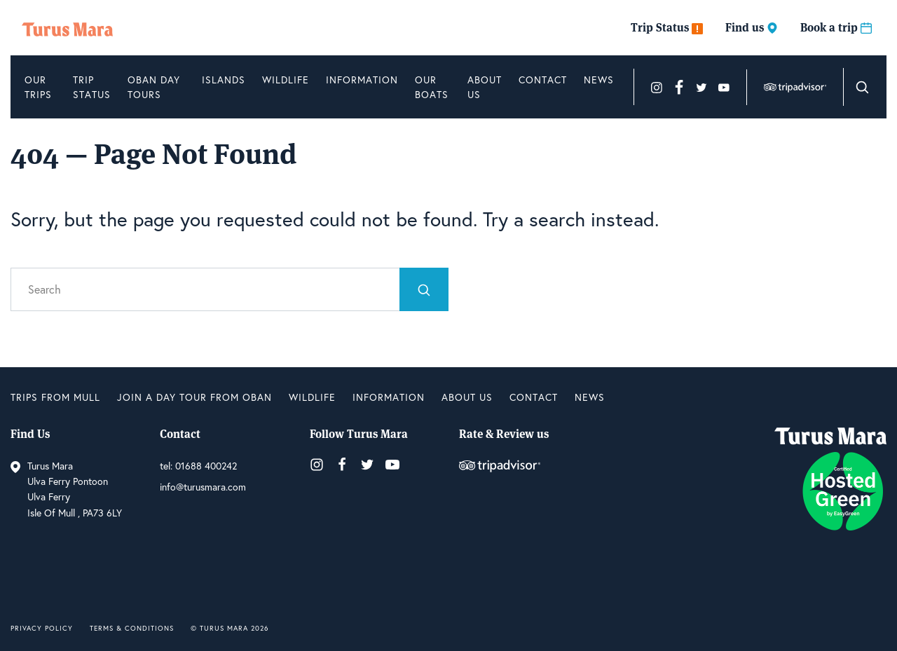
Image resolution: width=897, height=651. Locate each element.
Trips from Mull (55, 397)
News (599, 79)
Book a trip (836, 27)
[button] (862, 87)
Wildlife (285, 79)
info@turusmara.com (203, 486)
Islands (223, 79)
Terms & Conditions (132, 628)
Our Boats (431, 87)
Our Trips (38, 87)
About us (484, 87)
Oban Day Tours (154, 87)
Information (362, 79)
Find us (751, 27)
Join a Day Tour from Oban (194, 397)
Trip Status (667, 27)
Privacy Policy (42, 628)
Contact (543, 79)
